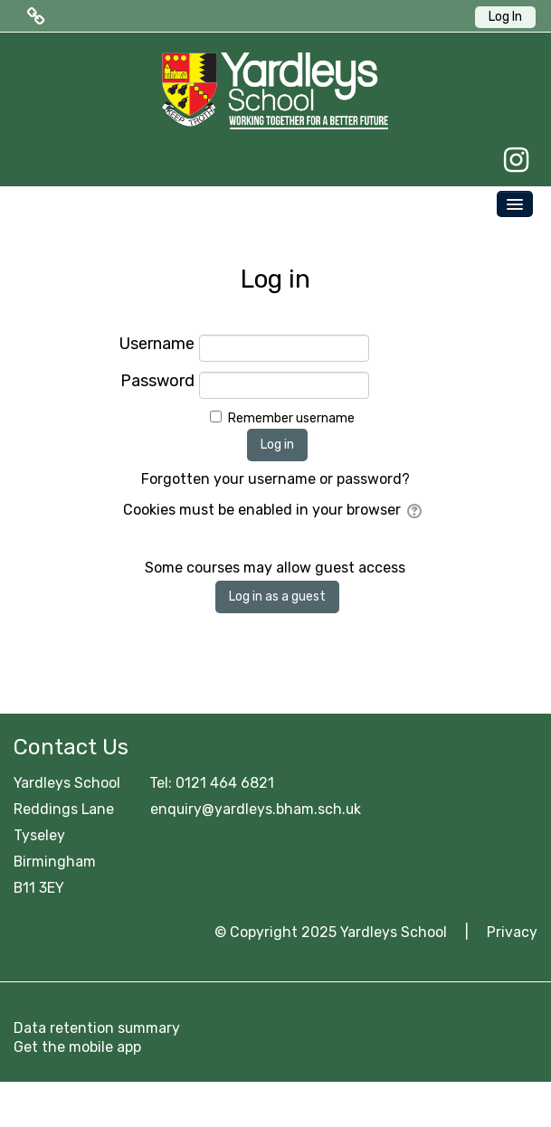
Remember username (291, 418)
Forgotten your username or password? (275, 479)
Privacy (512, 932)
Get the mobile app (77, 1047)
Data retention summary (97, 1028)
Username (157, 344)
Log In (505, 16)
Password (157, 381)
